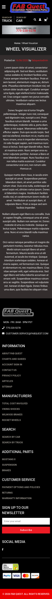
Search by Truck (12, 442)
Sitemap (7, 386)
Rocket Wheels (11, 420)
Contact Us (9, 370)
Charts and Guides (14, 359)
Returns (7, 492)
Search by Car (11, 436)
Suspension (9, 464)
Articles (7, 381)
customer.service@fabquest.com (27, 333)
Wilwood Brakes (12, 414)
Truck (7, 19)
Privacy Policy (11, 375)
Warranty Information (17, 498)
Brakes (6, 470)
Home (17, 43)
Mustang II (8, 459)
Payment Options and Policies (21, 487)
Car (21, 19)
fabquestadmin (40, 60)
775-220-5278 (26, 30)
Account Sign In (12, 364)
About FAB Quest (12, 353)
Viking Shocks (11, 409)
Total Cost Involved (15, 403)
